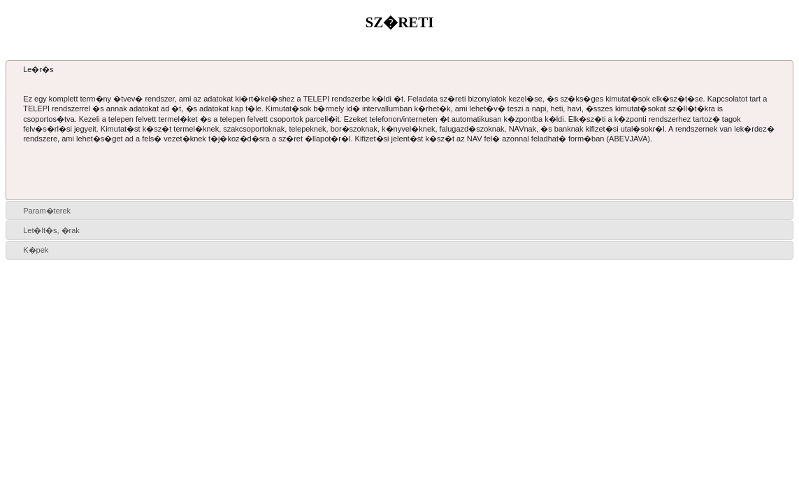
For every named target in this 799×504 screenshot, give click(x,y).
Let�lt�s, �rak (51, 230)
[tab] (399, 69)
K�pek (35, 250)
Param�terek (47, 210)
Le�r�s (38, 69)
